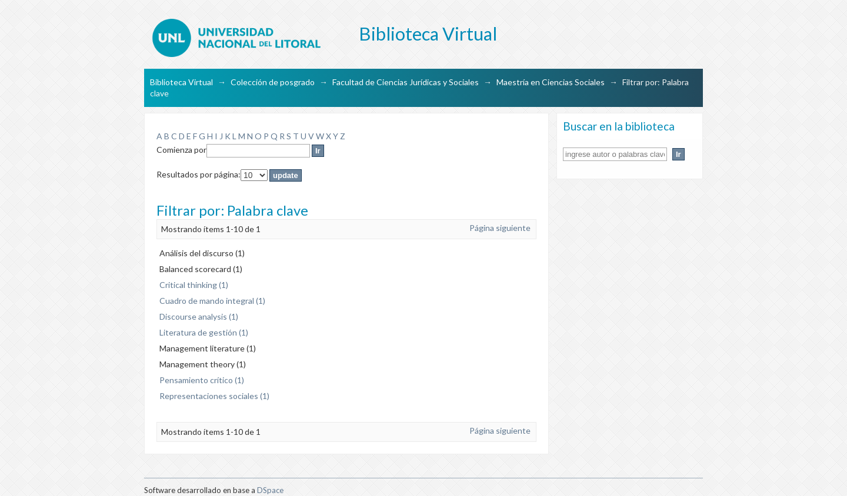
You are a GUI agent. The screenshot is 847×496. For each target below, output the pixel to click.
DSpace (270, 490)
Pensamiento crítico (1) (201, 380)
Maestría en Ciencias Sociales (550, 82)
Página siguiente (500, 228)
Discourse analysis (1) (198, 316)
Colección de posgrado (273, 82)
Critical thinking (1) (193, 285)
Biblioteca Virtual (181, 82)
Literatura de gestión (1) (203, 332)
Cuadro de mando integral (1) (212, 301)
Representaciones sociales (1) (214, 396)
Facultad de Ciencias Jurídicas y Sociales (405, 82)
